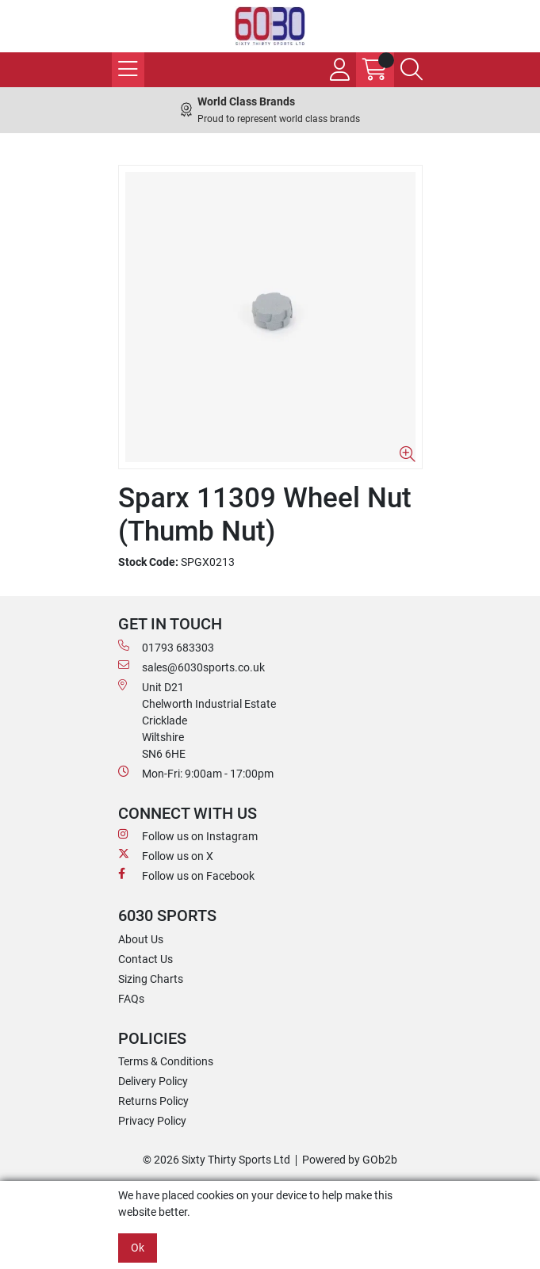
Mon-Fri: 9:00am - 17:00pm (196, 773)
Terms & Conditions (165, 1061)
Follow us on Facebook (186, 875)
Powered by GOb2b (349, 1159)
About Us (140, 939)
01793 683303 (166, 647)
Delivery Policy (153, 1081)
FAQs (131, 998)
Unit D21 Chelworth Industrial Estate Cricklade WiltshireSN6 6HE (197, 719)
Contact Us (145, 959)
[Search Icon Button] (411, 69)
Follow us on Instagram (188, 835)
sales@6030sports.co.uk (191, 666)
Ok (137, 1247)
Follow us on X (165, 855)
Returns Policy (153, 1101)
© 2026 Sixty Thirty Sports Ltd (216, 1159)
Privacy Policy (152, 1120)
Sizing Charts (150, 979)
